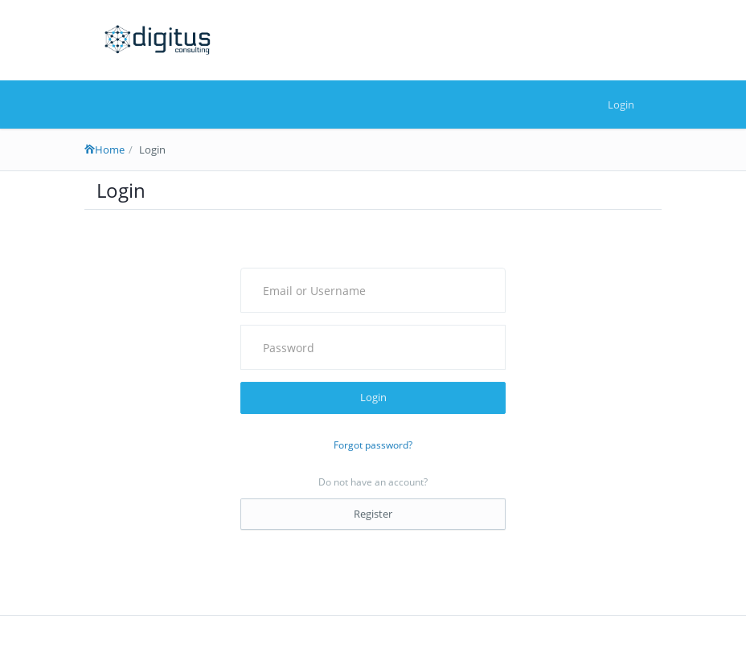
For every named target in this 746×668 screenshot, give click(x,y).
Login (621, 104)
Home (104, 149)
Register (373, 513)
